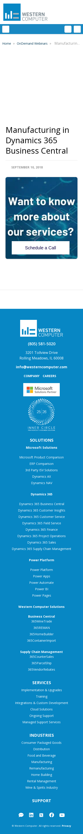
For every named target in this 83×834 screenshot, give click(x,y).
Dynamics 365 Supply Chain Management (41, 549)
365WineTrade (41, 621)
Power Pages (41, 595)
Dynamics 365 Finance (41, 529)
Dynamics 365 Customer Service (41, 517)
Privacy (66, 825)
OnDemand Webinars (32, 43)
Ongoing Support (41, 716)
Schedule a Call (40, 247)
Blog (21, 815)
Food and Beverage (41, 755)
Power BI (41, 589)
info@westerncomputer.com (41, 367)
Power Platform (41, 570)
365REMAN (41, 628)
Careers (49, 376)
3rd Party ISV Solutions (41, 470)
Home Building (41, 775)
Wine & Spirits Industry (41, 787)
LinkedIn (31, 815)
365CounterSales (41, 657)
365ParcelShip (41, 663)
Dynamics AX (41, 476)
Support (41, 800)
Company (31, 376)
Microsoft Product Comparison (41, 457)
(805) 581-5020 (41, 343)
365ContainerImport (41, 640)
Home (7, 43)
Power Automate (41, 582)
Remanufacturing (41, 768)
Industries (41, 735)
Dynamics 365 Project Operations (41, 536)
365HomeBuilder (41, 634)
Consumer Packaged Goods (41, 742)
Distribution (41, 749)
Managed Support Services (41, 722)
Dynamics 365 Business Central (41, 504)
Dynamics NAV (41, 483)
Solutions (41, 440)
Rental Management (41, 781)
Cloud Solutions (41, 709)
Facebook (51, 815)
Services (41, 682)
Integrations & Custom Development (41, 703)
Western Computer (25, 12)
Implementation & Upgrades (41, 690)
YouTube (62, 815)
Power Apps (41, 576)
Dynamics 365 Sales (41, 542)
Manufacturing (41, 762)
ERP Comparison (41, 464)
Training (41, 696)
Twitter (41, 815)
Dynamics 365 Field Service (41, 523)
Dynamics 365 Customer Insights (41, 510)
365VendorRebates (41, 669)
